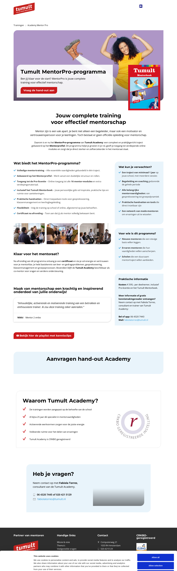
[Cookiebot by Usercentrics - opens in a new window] (16, 566)
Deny (155, 554)
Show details (134, 566)
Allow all (156, 538)
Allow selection (156, 546)
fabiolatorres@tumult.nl (136, 319)
